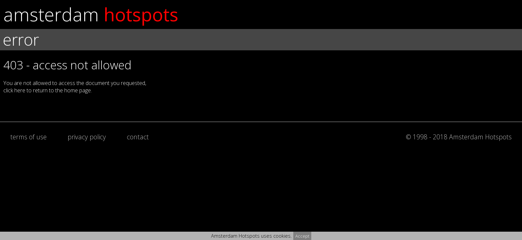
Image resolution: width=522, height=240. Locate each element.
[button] (261, 83)
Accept (302, 236)
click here (14, 90)
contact (138, 136)
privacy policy (87, 136)
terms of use (28, 136)
